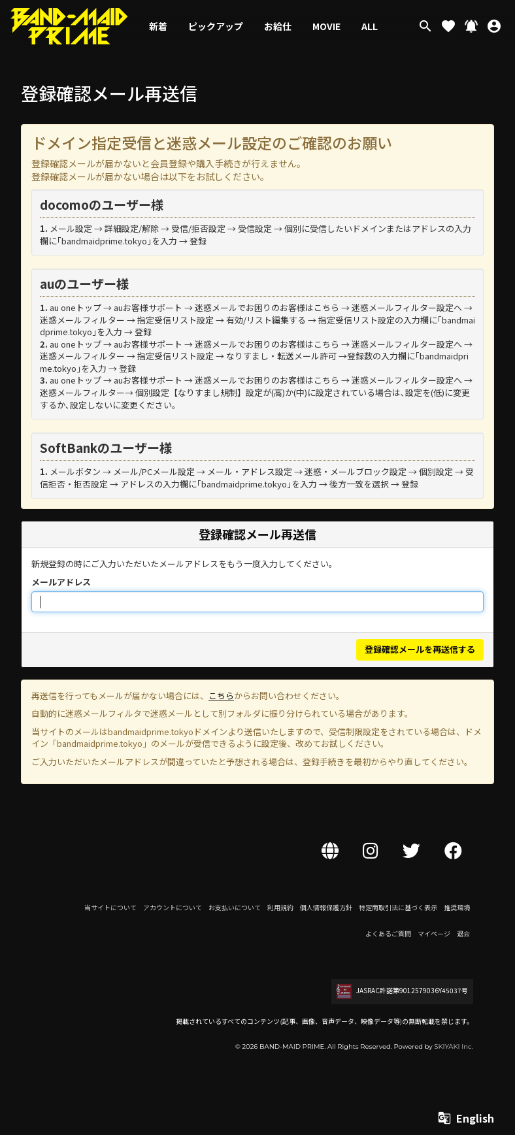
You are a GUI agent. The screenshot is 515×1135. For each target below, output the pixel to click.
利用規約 (280, 907)
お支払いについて (234, 907)
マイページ (434, 933)
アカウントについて (172, 907)
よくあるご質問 (388, 933)
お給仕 (277, 26)
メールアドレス (61, 582)
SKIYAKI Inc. (453, 1046)
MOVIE (326, 26)
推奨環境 (457, 907)
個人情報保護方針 (326, 907)
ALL (369, 26)
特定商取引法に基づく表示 (398, 907)
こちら (221, 695)
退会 (463, 933)
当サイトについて (110, 907)
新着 (158, 26)
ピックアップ (215, 26)
